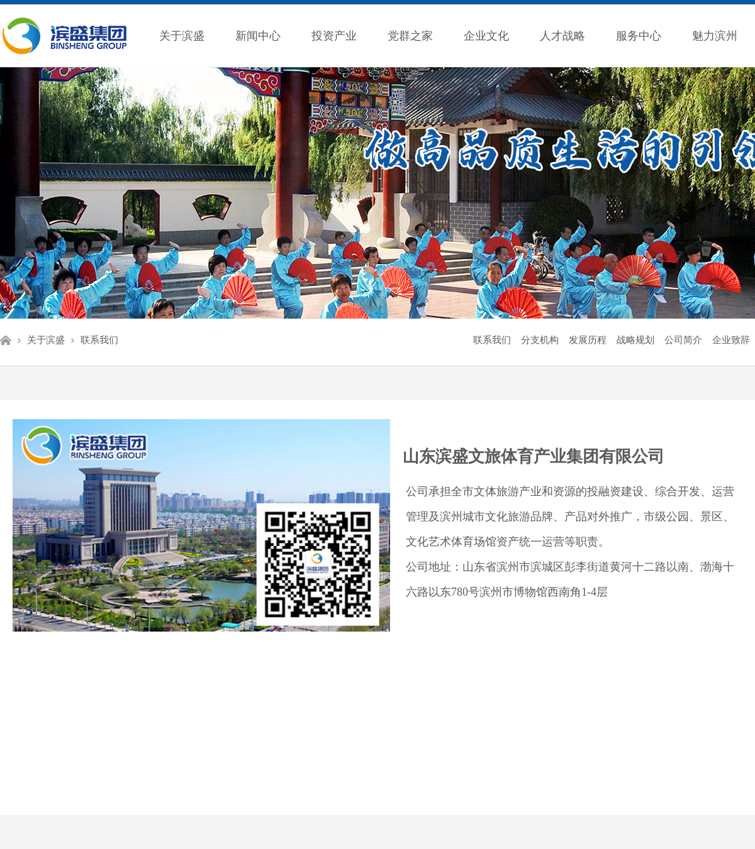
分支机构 (540, 340)
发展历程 (588, 340)
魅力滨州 (714, 36)
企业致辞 (731, 340)
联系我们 (99, 340)
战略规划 (635, 340)
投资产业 (334, 36)
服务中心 (638, 36)
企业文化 (486, 36)
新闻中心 (258, 36)
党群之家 (410, 36)
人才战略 (562, 36)
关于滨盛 (181, 36)
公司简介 (683, 340)
